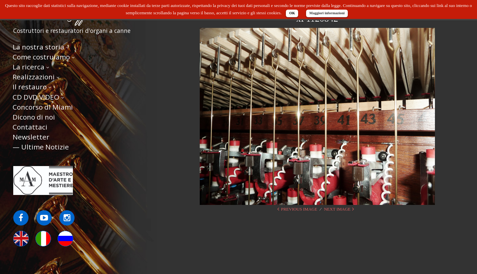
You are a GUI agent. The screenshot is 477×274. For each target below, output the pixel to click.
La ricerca (28, 66)
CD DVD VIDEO (36, 97)
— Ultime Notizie (41, 146)
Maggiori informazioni (327, 13)
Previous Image (299, 209)
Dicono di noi (34, 117)
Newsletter (31, 136)
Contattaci (30, 127)
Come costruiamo (41, 56)
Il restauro (30, 86)
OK (292, 13)
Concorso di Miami (43, 107)
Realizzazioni (34, 76)
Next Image (337, 209)
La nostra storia (38, 46)
